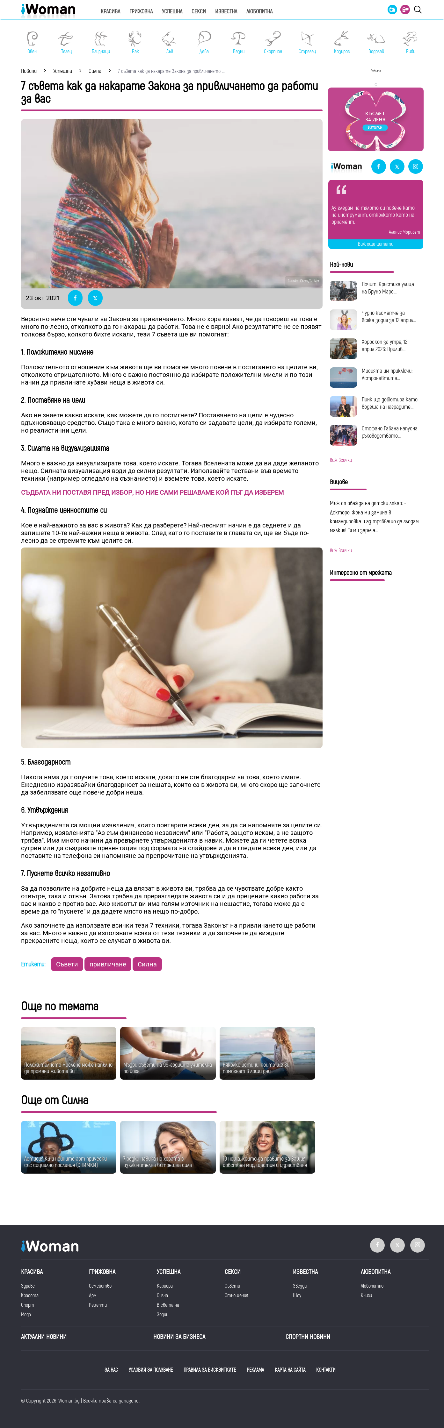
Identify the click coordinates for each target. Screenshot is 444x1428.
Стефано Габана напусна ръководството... (390, 432)
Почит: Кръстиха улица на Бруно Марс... (388, 288)
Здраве (28, 1286)
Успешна (172, 11)
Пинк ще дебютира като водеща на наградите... (390, 403)
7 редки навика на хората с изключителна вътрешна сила (157, 1162)
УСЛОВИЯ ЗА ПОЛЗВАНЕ (151, 1370)
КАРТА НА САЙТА (290, 1370)
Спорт (27, 1305)
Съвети (67, 964)
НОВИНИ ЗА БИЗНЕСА (179, 1337)
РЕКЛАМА (255, 1370)
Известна (226, 11)
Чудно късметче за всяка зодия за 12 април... (389, 316)
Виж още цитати (375, 244)
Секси (199, 11)
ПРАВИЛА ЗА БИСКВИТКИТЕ (210, 1370)
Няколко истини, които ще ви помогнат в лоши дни (256, 1068)
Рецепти (98, 1305)
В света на (168, 1305)
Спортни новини (308, 1337)
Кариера (165, 1286)
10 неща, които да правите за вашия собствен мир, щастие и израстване (265, 1162)
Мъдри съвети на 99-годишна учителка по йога (167, 1068)
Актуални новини (44, 1337)
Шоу (297, 1295)
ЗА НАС (111, 1370)
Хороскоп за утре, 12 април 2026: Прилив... (384, 345)
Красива (110, 11)
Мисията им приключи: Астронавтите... (387, 374)
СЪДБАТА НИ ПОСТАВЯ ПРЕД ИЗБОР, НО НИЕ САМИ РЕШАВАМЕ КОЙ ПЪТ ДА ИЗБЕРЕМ (152, 492)
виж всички (341, 460)
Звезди (300, 1286)
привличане (108, 964)
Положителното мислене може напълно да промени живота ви (68, 1068)
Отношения (236, 1295)
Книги (366, 1295)
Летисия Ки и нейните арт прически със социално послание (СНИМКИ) (65, 1162)
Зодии (162, 1314)
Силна (147, 964)
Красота (30, 1295)
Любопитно (372, 1286)
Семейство (100, 1286)
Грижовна (141, 11)
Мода (26, 1314)
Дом (93, 1295)
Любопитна (259, 11)
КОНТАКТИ (326, 1370)
